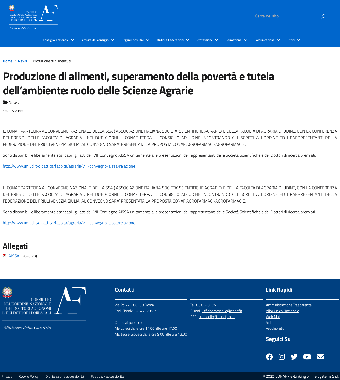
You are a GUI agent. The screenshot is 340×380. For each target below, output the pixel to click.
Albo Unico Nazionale (282, 311)
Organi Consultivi (133, 40)
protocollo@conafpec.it (216, 317)
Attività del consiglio (95, 40)
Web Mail (273, 317)
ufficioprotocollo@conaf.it (222, 311)
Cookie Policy (28, 376)
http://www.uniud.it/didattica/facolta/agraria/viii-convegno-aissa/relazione (69, 166)
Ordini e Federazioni (170, 40)
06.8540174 (206, 305)
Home (7, 61)
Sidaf (270, 322)
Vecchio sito (275, 328)
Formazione (234, 40)
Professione (205, 40)
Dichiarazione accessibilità (65, 376)
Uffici (291, 40)
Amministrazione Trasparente (289, 305)
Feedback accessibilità (107, 376)
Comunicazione (265, 40)
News (22, 61)
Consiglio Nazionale (56, 40)
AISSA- (14, 256)
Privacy (6, 376)
